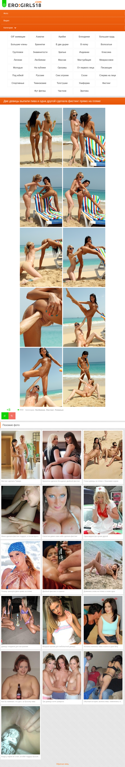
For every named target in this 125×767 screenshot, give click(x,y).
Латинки (18, 60)
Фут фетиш (40, 91)
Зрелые (62, 52)
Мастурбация (84, 60)
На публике (40, 67)
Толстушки (62, 83)
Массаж (62, 60)
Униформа (84, 83)
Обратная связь (62, 764)
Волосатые (106, 44)
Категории (8, 28)
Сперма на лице (107, 75)
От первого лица (85, 67)
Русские (40, 75)
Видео (6, 20)
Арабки (62, 36)
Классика (106, 52)
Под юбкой (17, 75)
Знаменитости (40, 52)
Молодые (18, 67)
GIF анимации (18, 36)
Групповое (18, 52)
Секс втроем (62, 75)
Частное (62, 91)
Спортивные (18, 83)
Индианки (84, 52)
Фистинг (106, 83)
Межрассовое (106, 60)
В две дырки (62, 44)
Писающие (106, 67)
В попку (84, 44)
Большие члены (19, 44)
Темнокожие (40, 83)
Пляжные (59, 410)
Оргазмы (62, 67)
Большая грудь (107, 36)
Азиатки (40, 36)
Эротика (84, 91)
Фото (6, 13)
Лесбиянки (40, 60)
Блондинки (84, 36)
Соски (84, 75)
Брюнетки (40, 44)
